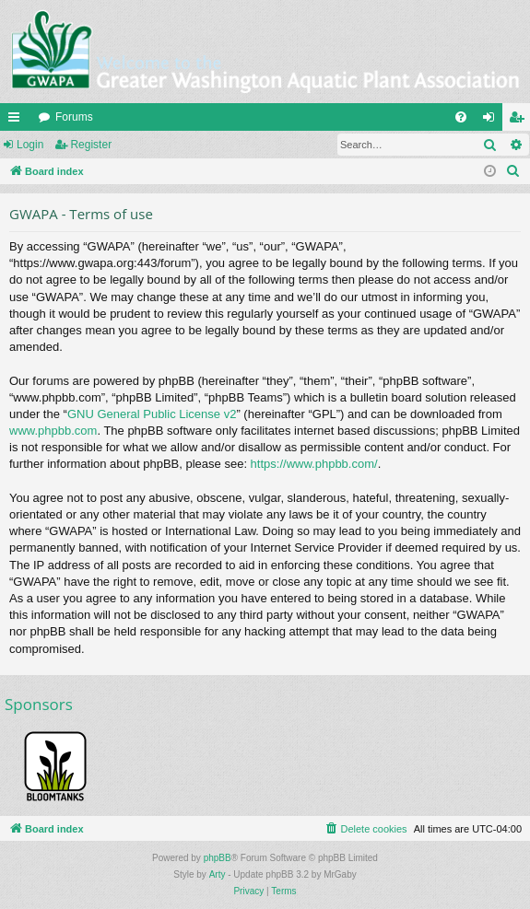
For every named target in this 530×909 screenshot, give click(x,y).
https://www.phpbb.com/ (314, 464)
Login (30, 144)
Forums (74, 117)
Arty (217, 874)
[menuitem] (461, 117)
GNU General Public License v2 (152, 414)
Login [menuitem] (492, 121)
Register (91, 144)
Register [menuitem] (520, 121)
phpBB (217, 858)
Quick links (17, 121)
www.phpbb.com (53, 430)
